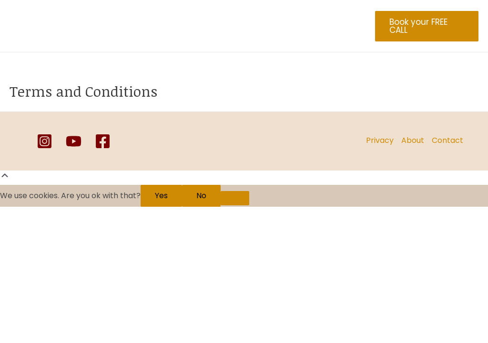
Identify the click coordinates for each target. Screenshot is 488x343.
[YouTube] (73, 141)
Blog (144, 27)
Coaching (235, 26)
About (147, 26)
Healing (188, 26)
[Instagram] (44, 141)
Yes (161, 195)
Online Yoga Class (301, 26)
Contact (447, 140)
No (201, 195)
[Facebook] (103, 141)
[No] (235, 198)
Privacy (380, 140)
